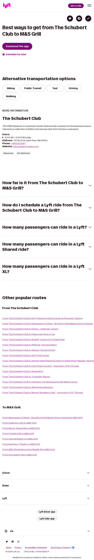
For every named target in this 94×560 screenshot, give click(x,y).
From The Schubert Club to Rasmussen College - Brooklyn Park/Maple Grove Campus (47, 323)
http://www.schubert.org (26, 146)
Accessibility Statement (36, 547)
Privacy (18, 547)
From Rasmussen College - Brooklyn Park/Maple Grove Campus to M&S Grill (42, 417)
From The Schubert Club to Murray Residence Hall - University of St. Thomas (42, 392)
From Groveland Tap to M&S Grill (19, 454)
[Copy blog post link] (88, 18)
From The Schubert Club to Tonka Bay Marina (26, 376)
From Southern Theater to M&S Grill (21, 444)
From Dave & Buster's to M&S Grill (20, 438)
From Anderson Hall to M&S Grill (19, 422)
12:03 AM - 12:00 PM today (18, 137)
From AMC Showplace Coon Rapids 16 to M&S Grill (28, 449)
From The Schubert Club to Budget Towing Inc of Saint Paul (33, 339)
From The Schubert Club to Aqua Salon (22, 371)
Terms (8, 547)
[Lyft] (6, 5)
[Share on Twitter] (69, 18)
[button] (89, 5)
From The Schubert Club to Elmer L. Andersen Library (30, 328)
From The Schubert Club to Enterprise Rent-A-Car (28, 334)
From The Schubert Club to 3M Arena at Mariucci (27, 387)
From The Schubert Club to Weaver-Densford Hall (28, 350)
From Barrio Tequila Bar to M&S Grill (21, 428)
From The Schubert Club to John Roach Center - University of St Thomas (40, 366)
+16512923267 (18, 143)
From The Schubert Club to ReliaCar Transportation (29, 344)
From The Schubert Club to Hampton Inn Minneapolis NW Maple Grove (39, 381)
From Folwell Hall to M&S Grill (18, 433)
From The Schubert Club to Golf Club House (25, 355)
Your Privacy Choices (62, 547)
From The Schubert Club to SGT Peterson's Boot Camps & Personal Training (42, 318)
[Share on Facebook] (79, 18)
